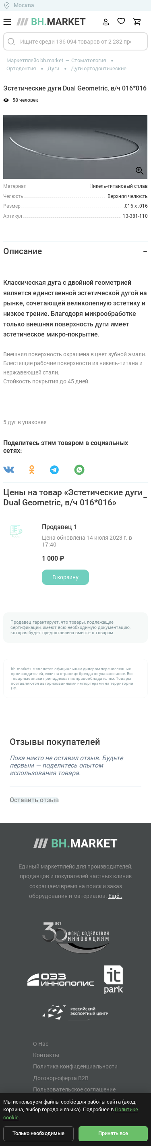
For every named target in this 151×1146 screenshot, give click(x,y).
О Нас (40, 1044)
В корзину (65, 577)
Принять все (113, 1133)
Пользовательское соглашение (74, 1089)
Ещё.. (115, 896)
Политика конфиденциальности (75, 1066)
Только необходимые (38, 1133)
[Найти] (11, 41)
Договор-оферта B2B (61, 1078)
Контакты (46, 1055)
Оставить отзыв (34, 800)
